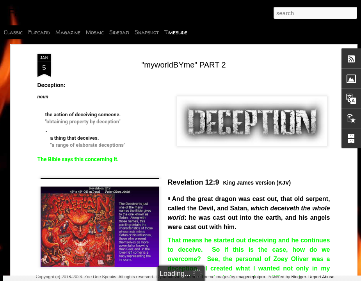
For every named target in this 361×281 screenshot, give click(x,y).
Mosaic (95, 32)
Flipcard (39, 32)
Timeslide (175, 32)
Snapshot (147, 32)
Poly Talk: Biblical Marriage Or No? (304, 264)
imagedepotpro (251, 276)
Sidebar (119, 32)
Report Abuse (321, 276)
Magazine (67, 32)
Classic (13, 32)
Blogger (298, 276)
